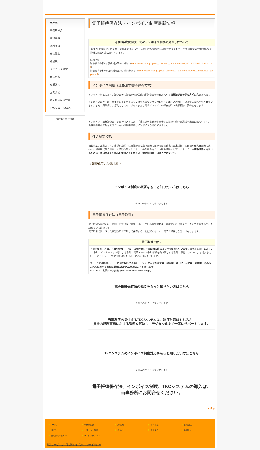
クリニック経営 (59, 69)
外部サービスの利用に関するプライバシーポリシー (74, 444)
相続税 (54, 61)
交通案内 (55, 84)
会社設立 (55, 53)
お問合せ (55, 92)
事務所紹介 (56, 30)
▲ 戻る (211, 408)
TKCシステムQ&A (60, 107)
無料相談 (55, 45)
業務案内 (55, 38)
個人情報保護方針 (60, 100)
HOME (54, 22)
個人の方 (55, 76)
